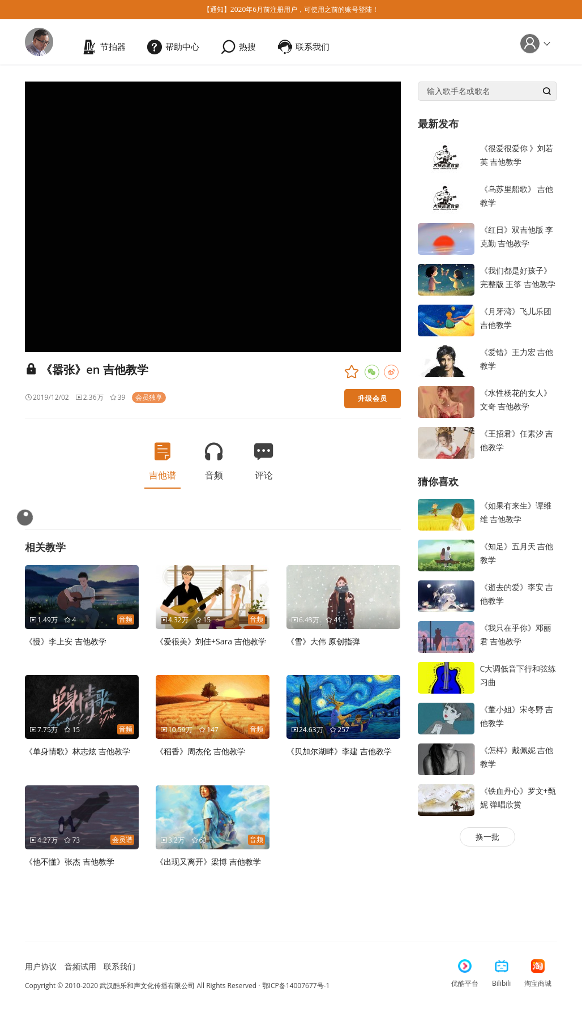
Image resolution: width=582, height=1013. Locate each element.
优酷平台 (464, 973)
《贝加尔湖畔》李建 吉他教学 (339, 751)
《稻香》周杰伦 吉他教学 (200, 751)
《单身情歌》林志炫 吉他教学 (77, 751)
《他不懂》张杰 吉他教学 (69, 861)
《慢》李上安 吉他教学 (65, 641)
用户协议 (41, 966)
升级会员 (372, 399)
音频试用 (80, 966)
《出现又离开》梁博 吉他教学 (208, 861)
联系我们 (119, 966)
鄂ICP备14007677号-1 (296, 985)
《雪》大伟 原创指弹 (323, 641)
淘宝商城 (537, 973)
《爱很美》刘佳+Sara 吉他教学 (211, 641)
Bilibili (501, 973)
